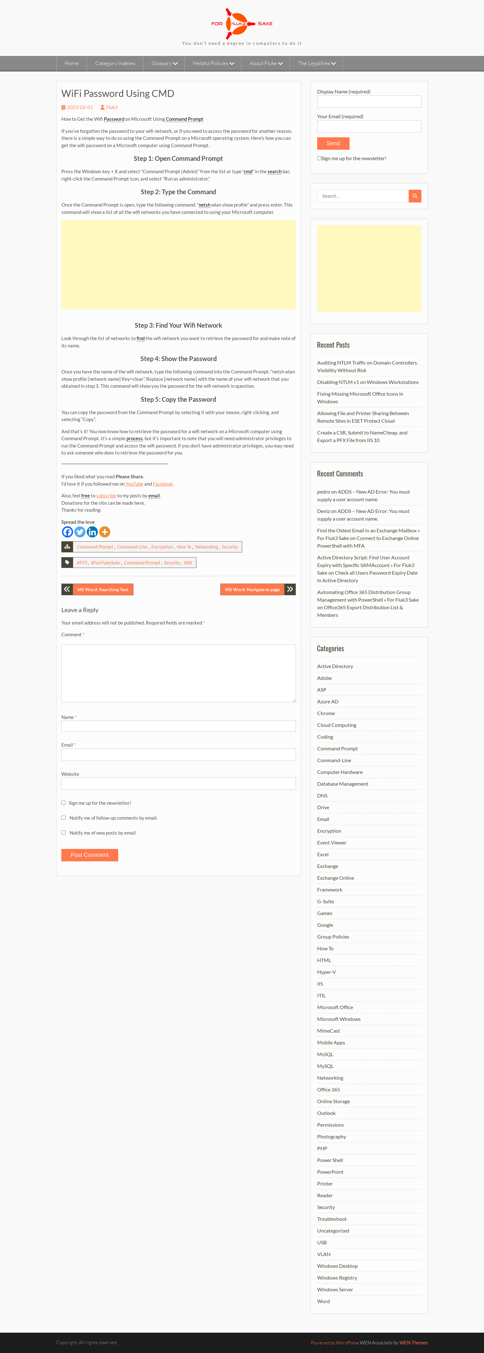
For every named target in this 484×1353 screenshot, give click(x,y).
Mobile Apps (331, 1042)
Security (230, 547)
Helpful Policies (210, 63)
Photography (331, 1136)
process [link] (134, 438)
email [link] (154, 495)
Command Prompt (95, 547)
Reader (325, 1195)
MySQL (325, 1066)
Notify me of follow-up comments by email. (114, 818)
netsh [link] (204, 205)
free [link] (85, 495)
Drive (323, 807)
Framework (329, 889)
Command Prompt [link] (184, 119)
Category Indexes (115, 63)
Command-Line (132, 547)
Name (69, 717)
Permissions (330, 1125)
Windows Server (335, 1289)
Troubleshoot (332, 1219)
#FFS (82, 562)
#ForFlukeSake (105, 562)
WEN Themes (413, 1342)
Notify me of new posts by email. (103, 833)
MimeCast (328, 1031)
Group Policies (333, 936)
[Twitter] (79, 531)
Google (325, 925)
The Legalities (314, 63)
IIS (320, 984)
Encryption (162, 547)
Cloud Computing (336, 725)
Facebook (163, 484)
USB (322, 1242)
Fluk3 (112, 107)
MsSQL (325, 1054)
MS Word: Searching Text (103, 589)
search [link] (275, 171)
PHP (322, 1148)
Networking (206, 547)
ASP (321, 690)
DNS (322, 795)
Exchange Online (335, 878)
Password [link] (114, 119)
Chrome (326, 713)
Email (68, 745)
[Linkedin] (92, 531)
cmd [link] (248, 171)
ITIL (321, 995)
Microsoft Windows (339, 1019)
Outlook (326, 1113)
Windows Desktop (337, 1266)
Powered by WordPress (335, 1343)
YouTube (134, 484)
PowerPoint (330, 1172)
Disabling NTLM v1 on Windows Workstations (368, 382)
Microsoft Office (335, 1007)
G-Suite (325, 901)
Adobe (324, 678)
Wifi (188, 562)
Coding (325, 737)
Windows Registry (337, 1277)
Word (323, 1301)
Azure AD (327, 701)
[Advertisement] (178, 264)
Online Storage (333, 1101)
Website (70, 774)
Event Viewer (331, 842)
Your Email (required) (369, 121)
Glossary (162, 63)
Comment (73, 634)
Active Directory (335, 666)
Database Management (342, 784)
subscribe (106, 495)
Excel (323, 854)
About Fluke (263, 63)
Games (324, 913)
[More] (104, 531)
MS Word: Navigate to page (252, 589)
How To (184, 547)
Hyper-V (326, 972)
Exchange (327, 866)
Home (72, 63)
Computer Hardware (340, 772)
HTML (324, 960)
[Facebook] (67, 531)
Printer (325, 1183)
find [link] (141, 338)
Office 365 (328, 1089)
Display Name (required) (369, 96)
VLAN (324, 1254)
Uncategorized (333, 1230)
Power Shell (330, 1160)
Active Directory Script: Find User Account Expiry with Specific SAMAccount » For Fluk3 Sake (365, 565)
